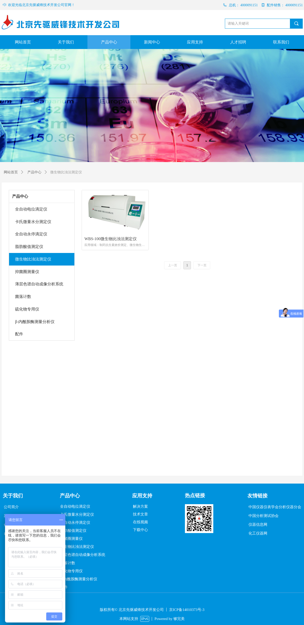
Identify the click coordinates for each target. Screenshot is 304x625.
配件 (19, 334)
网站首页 (11, 172)
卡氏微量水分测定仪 (33, 222)
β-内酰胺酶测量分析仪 (35, 322)
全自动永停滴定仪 (31, 234)
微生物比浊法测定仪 (33, 259)
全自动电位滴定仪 (31, 209)
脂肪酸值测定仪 (29, 246)
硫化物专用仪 (27, 309)
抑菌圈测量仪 (27, 272)
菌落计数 (23, 296)
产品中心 (20, 196)
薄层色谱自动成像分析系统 (39, 284)
